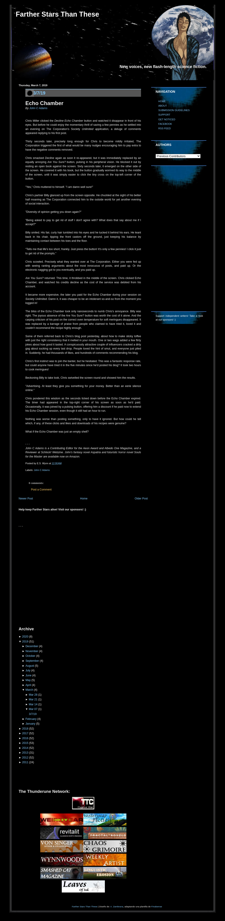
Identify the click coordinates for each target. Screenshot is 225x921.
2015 (25, 743)
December (31, 646)
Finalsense (156, 906)
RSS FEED (164, 128)
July (27, 670)
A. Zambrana (116, 906)
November (31, 651)
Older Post (141, 498)
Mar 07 (33, 709)
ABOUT (162, 105)
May (28, 680)
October (30, 655)
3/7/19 (39, 92)
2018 (25, 728)
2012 (25, 757)
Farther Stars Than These (57, 14)
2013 (25, 752)
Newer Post (26, 498)
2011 (25, 762)
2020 (25, 636)
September (32, 660)
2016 (25, 738)
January (30, 723)
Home (84, 498)
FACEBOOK (165, 124)
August (29, 665)
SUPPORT (164, 114)
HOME (162, 101)
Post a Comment (41, 489)
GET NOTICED (166, 119)
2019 (25, 641)
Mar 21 (33, 699)
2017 (25, 733)
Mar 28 (33, 694)
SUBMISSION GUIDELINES (174, 110)
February (30, 719)
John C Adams (38, 108)
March (29, 689)
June (28, 675)
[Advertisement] (47, 575)
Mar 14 (33, 704)
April (28, 685)
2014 (25, 748)
